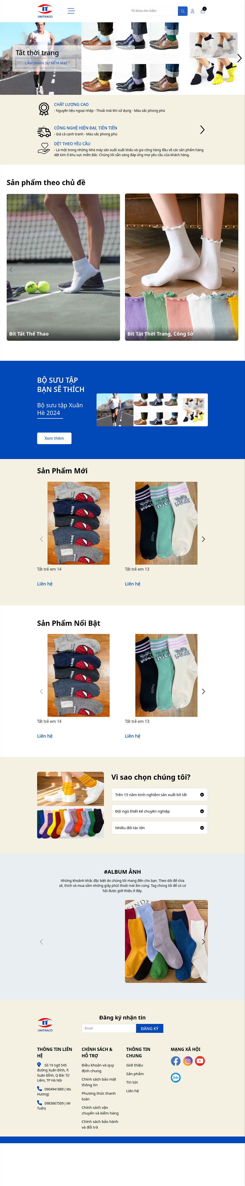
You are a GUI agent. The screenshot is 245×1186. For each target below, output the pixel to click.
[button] (239, 58)
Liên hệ (132, 1090)
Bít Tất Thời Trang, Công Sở (160, 333)
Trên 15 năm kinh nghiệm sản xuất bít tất (159, 794)
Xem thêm (54, 438)
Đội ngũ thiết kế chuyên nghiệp (159, 811)
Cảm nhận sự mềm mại (46, 63)
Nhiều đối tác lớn (159, 827)
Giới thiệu (134, 1065)
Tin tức (132, 1082)
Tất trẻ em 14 (49, 569)
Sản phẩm (135, 1073)
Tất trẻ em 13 (137, 569)
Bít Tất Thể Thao (29, 333)
